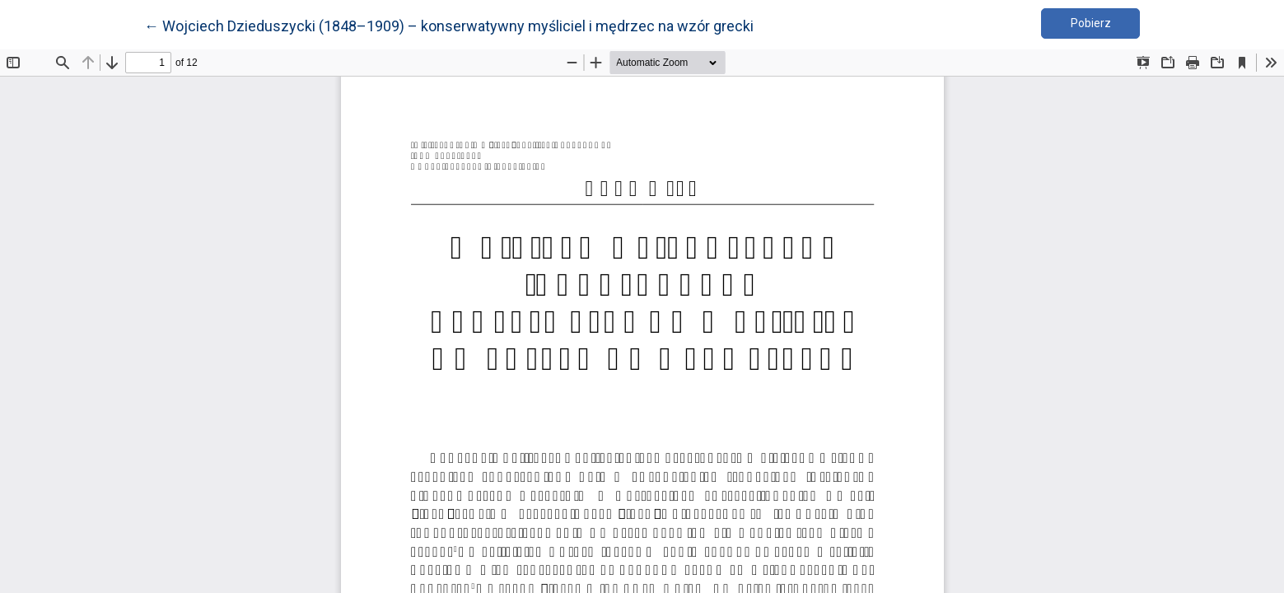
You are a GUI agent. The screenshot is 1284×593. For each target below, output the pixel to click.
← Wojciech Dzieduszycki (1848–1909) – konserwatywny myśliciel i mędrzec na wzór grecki (449, 25)
